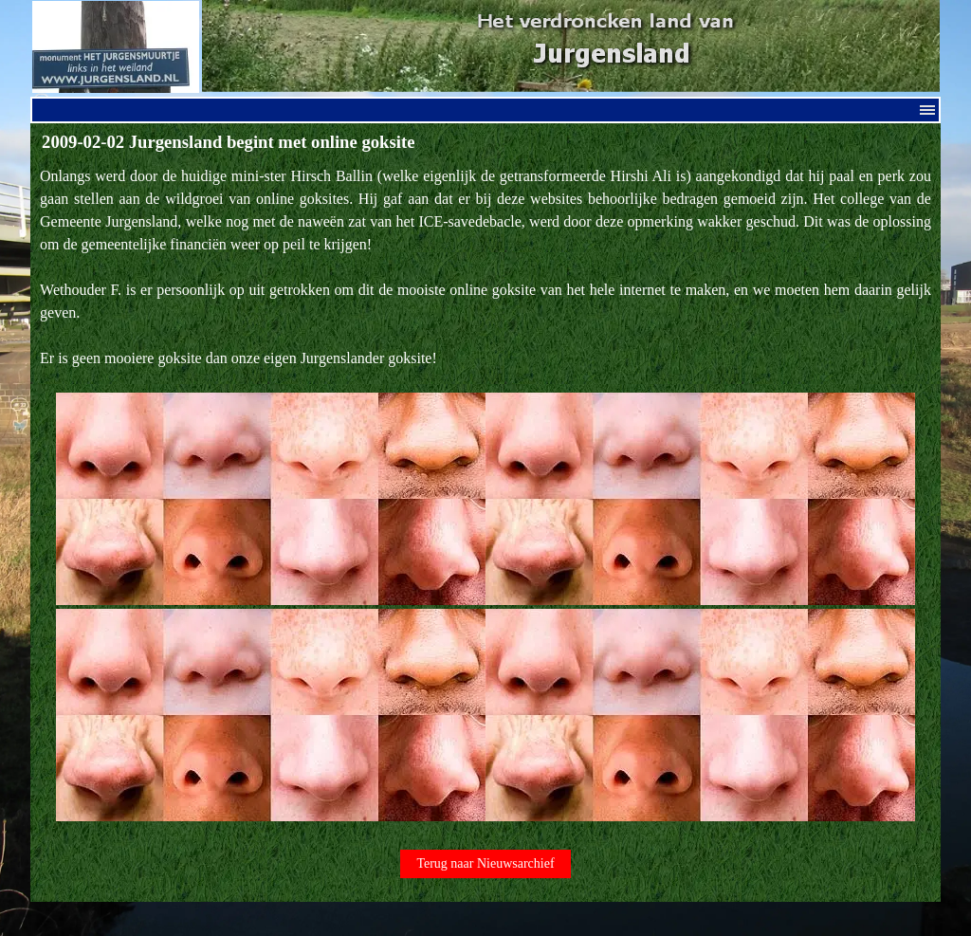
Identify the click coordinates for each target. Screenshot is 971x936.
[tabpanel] (485, 495)
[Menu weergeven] (927, 110)
